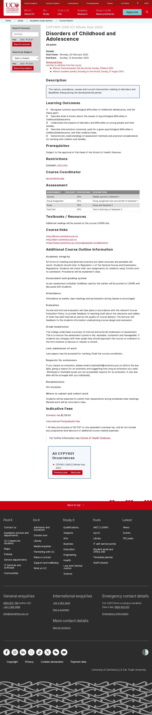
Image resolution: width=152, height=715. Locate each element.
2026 (30, 40)
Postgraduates (93, 3)
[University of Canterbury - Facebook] (6, 652)
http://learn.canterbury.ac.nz (61, 239)
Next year (76, 472)
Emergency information (115, 613)
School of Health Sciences (95, 438)
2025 (22, 40)
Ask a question (61, 609)
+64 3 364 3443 (61, 603)
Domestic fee (53, 415)
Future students (30, 3)
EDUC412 (62, 165)
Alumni (110, 3)
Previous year (61, 472)
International (73, 3)
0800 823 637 (122, 607)
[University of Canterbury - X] (47, 652)
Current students (52, 3)
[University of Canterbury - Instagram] (15, 652)
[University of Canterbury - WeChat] (56, 652)
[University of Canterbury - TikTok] (39, 652)
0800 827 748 (10, 603)
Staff (146, 3)
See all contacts (62, 627)
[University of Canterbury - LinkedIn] (23, 652)
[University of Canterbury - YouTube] (64, 652)
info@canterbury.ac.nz (15, 613)
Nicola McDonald (55, 178)
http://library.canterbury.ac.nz (62, 236)
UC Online (125, 3)
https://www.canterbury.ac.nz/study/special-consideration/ (77, 243)
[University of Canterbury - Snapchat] (31, 652)
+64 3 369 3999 (11, 607)
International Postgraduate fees (63, 421)
